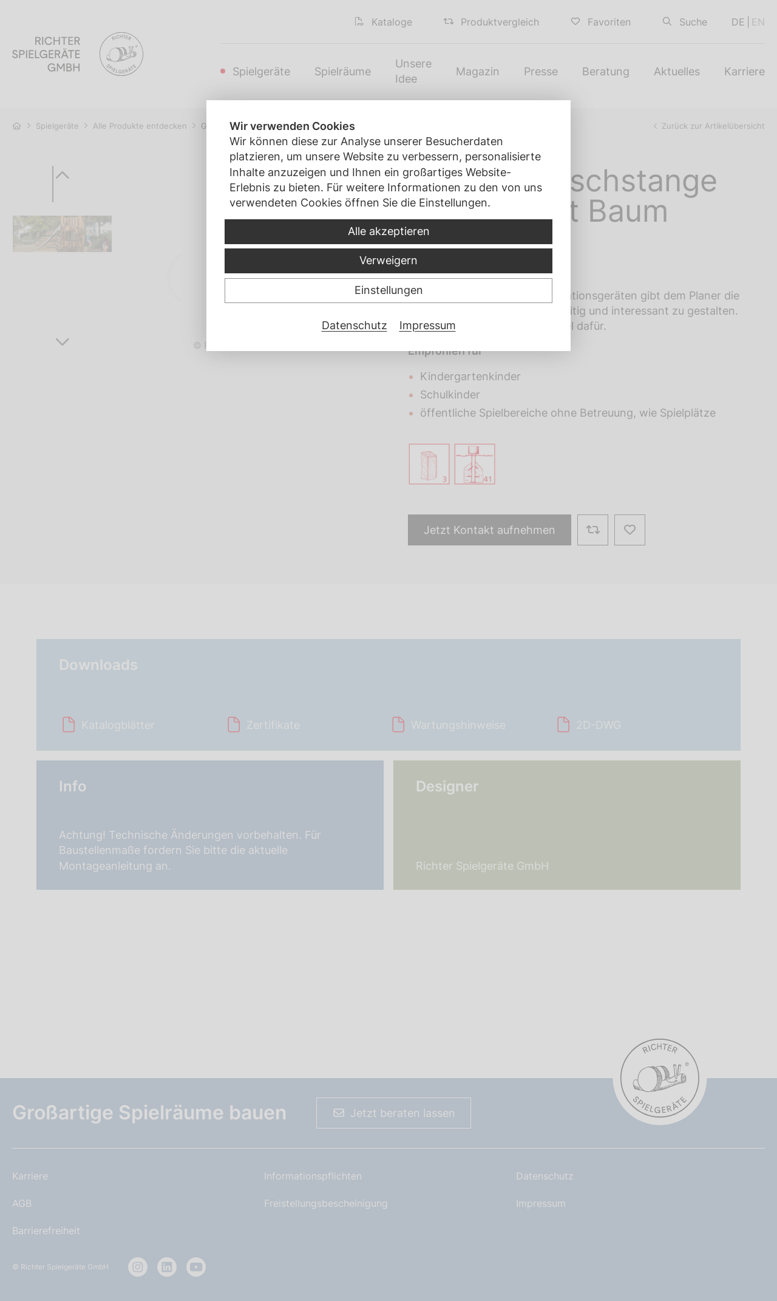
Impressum (427, 325)
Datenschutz (354, 325)
